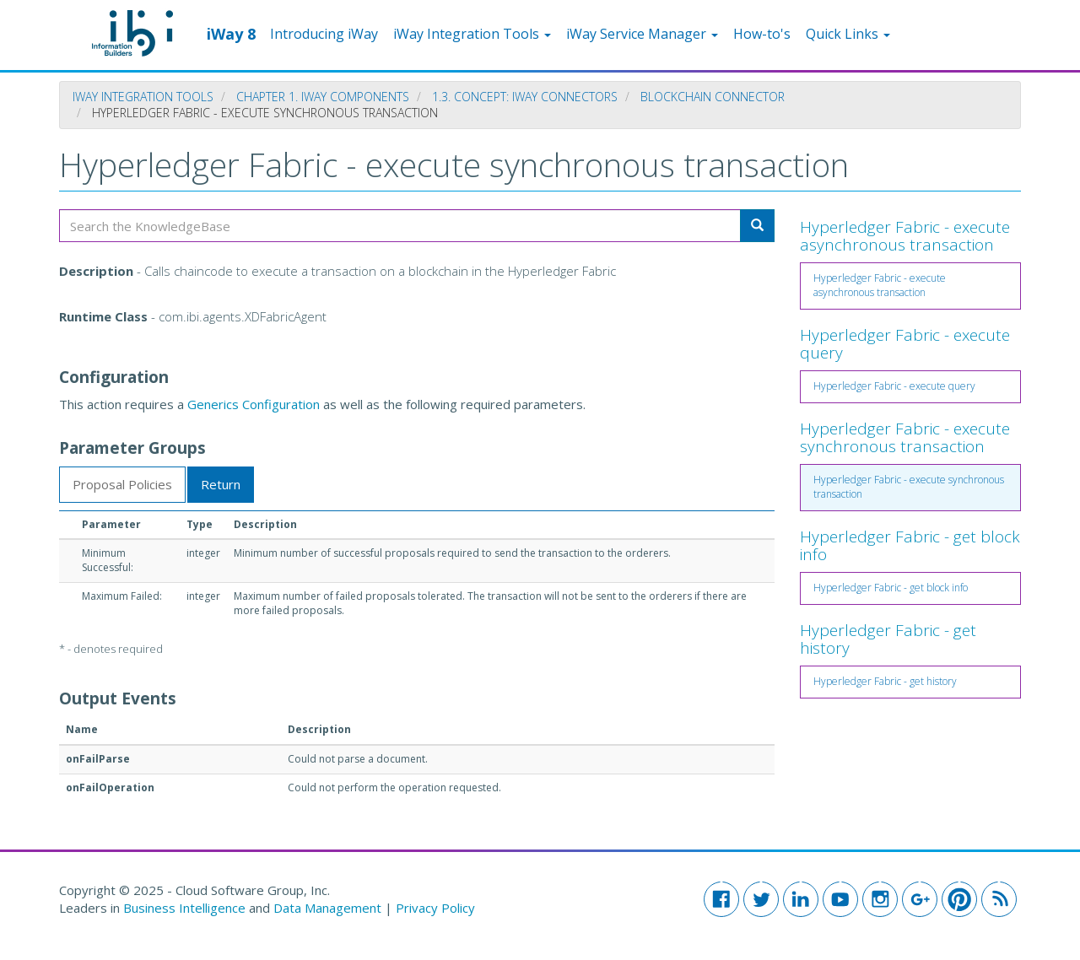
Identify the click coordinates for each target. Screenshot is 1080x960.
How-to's (762, 33)
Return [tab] (220, 484)
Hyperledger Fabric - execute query (905, 344)
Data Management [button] (329, 907)
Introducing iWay (324, 33)
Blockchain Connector (712, 97)
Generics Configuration (253, 404)
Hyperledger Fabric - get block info (910, 545)
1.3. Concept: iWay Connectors (525, 97)
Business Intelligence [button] (184, 907)
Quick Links (848, 33)
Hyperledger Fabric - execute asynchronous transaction (905, 236)
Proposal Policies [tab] (122, 484)
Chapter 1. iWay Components (322, 97)
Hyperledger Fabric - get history (888, 639)
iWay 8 (231, 33)
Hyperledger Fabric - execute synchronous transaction (905, 437)
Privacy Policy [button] (435, 907)
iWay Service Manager (642, 33)
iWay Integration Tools (472, 33)
